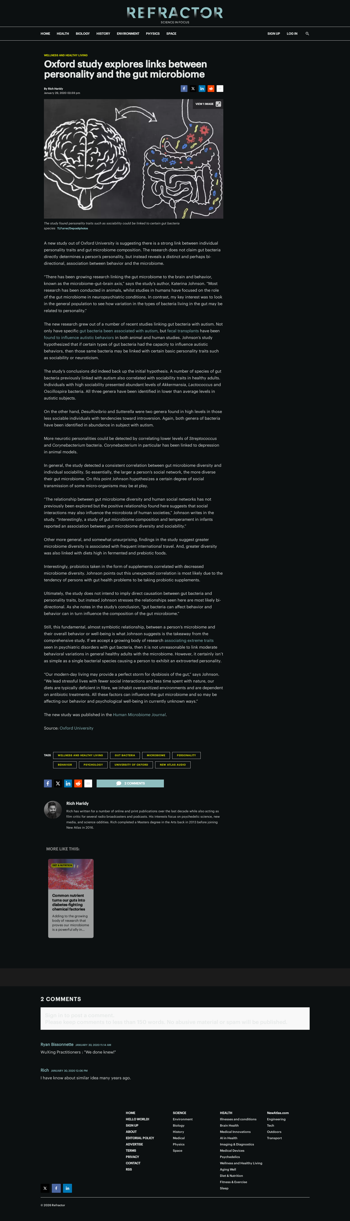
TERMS (131, 1151)
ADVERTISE (134, 1144)
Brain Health (229, 1125)
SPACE (171, 34)
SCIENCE (179, 1113)
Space (177, 1151)
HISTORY (103, 34)
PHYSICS (153, 34)
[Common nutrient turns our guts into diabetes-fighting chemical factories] (70, 874)
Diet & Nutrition (62, 865)
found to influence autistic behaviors (79, 337)
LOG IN (292, 34)
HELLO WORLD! (137, 1119)
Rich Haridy (77, 803)
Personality (186, 755)
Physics (179, 1144)
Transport (274, 1138)
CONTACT (133, 1163)
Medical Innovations (235, 1132)
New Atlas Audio (173, 764)
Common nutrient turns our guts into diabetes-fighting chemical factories (68, 902)
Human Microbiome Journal (139, 714)
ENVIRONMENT (128, 34)
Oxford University (76, 728)
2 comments (130, 783)
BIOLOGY (83, 34)
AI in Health (228, 1138)
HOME (45, 34)
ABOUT (131, 1132)
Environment (183, 1119)
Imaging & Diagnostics (237, 1144)
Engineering (276, 1119)
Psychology (93, 764)
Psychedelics (230, 1157)
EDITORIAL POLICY (140, 1138)
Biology (179, 1125)
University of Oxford (131, 764)
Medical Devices (232, 1151)
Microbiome (156, 755)
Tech (270, 1125)
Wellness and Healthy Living (65, 55)
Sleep (224, 1188)
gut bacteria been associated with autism (119, 330)
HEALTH (63, 34)
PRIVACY (132, 1157)
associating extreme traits (189, 640)
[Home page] (175, 13)
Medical (179, 1138)
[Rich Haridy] (55, 88)
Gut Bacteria (125, 755)
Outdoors (274, 1132)
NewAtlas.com (278, 1113)
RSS (129, 1169)
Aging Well (228, 1169)
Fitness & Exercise (233, 1182)
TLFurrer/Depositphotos (72, 228)
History (178, 1132)
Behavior (65, 764)
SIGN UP (273, 34)
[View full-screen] (218, 104)
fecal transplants (183, 330)
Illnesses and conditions (238, 1119)
